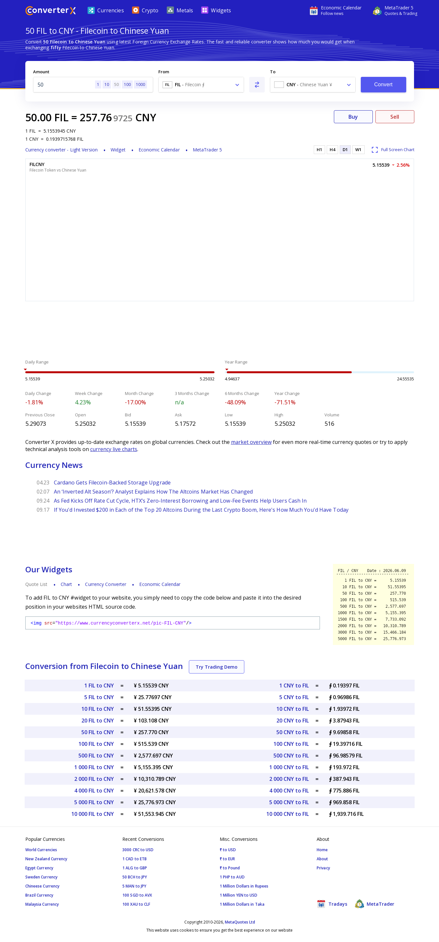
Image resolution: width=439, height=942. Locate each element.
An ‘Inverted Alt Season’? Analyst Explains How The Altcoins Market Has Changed (153, 491)
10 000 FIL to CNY (92, 813)
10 (106, 84)
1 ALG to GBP (134, 868)
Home (322, 850)
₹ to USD (228, 850)
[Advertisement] (219, 331)
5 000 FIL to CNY (94, 802)
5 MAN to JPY (134, 886)
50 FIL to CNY (97, 732)
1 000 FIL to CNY (94, 767)
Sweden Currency (41, 877)
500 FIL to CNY (96, 755)
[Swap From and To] (257, 84)
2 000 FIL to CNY (94, 778)
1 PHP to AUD (232, 877)
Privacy (323, 868)
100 (127, 84)
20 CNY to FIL (292, 720)
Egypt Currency (39, 868)
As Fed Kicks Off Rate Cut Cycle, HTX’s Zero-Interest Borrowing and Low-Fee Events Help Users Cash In (180, 500)
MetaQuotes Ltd (240, 922)
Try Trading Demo (217, 667)
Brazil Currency (39, 895)
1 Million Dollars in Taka (242, 904)
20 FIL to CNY (97, 720)
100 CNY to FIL (291, 743)
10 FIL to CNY (97, 708)
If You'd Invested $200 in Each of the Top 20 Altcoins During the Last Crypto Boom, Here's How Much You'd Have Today (201, 509)
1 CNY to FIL (294, 685)
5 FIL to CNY (99, 697)
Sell (394, 116)
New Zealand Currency (46, 859)
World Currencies (41, 850)
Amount (41, 72)
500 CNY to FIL (291, 755)
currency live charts (113, 449)
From (163, 72)
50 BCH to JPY (134, 877)
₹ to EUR (227, 859)
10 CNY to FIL (292, 708)
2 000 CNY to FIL (289, 778)
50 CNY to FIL (292, 732)
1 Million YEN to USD (239, 895)
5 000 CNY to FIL (289, 802)
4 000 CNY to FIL (289, 790)
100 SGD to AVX (137, 895)
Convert (383, 84)
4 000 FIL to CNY (94, 790)
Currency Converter (105, 584)
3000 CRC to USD (138, 850)
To (272, 72)
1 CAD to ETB (134, 859)
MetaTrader (374, 903)
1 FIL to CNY (99, 685)
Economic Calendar (159, 150)
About (322, 859)
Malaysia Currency (42, 904)
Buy (353, 116)
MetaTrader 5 (207, 150)
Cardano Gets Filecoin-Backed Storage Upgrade (112, 482)
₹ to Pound (230, 868)
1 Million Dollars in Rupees (244, 886)
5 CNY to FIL (294, 697)
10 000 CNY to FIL (287, 813)
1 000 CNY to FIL (289, 767)
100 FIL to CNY (96, 743)
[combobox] (201, 84)
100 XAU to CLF (136, 904)
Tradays (332, 903)
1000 (140, 84)
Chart (66, 584)
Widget (118, 150)
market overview (251, 442)
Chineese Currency (42, 886)
